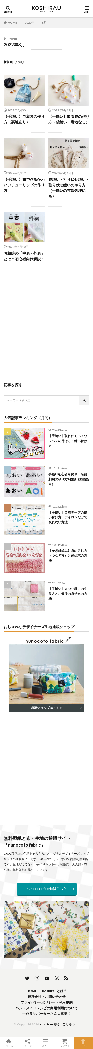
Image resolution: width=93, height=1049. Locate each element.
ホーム (9, 1043)
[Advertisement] (46, 325)
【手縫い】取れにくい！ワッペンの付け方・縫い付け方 (67, 441)
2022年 (29, 22)
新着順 (8, 62)
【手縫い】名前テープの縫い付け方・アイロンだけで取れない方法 (67, 517)
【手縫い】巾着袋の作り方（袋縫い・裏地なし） (68, 119)
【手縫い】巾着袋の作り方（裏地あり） (24, 119)
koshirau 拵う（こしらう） (59, 1024)
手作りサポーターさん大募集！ (46, 1014)
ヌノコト (65, 1043)
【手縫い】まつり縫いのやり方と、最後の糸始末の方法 (67, 593)
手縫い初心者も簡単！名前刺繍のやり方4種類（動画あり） (68, 479)
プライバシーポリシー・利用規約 (47, 1002)
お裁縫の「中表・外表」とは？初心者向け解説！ (24, 256)
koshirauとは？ (54, 991)
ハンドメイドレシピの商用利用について (46, 1008)
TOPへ (83, 1043)
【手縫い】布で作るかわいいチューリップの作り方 (24, 185)
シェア (28, 1043)
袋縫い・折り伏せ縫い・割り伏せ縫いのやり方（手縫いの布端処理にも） (68, 187)
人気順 (19, 62)
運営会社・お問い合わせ (47, 996)
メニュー (46, 1043)
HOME (12, 22)
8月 (44, 22)
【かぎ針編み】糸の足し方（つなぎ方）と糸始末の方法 (67, 555)
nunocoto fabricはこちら (47, 888)
